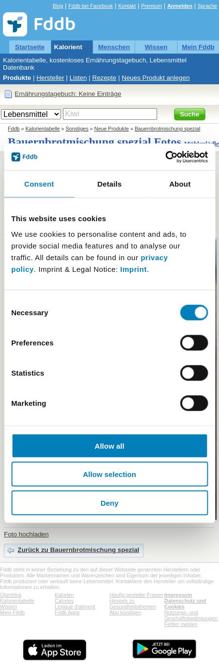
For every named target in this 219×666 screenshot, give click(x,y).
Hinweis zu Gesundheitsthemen (133, 603)
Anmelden (180, 6)
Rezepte (104, 77)
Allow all (109, 445)
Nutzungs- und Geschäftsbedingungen (191, 615)
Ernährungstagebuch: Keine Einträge (68, 93)
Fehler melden (181, 624)
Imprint (133, 269)
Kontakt (127, 6)
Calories (64, 601)
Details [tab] (110, 184)
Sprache (207, 6)
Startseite (30, 47)
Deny (109, 502)
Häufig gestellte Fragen (136, 595)
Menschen (114, 47)
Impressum (178, 595)
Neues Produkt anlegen (156, 77)
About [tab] (180, 184)
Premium (151, 6)
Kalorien (64, 595)
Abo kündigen (125, 612)
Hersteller (50, 77)
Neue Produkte (111, 129)
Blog (58, 6)
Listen (78, 77)
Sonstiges (77, 129)
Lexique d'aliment (75, 606)
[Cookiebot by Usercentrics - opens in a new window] (165, 157)
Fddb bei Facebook (90, 6)
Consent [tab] (39, 184)
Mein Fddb (198, 47)
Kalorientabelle (77, 47)
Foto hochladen (26, 534)
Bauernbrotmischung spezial (167, 129)
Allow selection (109, 474)
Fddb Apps (67, 612)
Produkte (17, 77)
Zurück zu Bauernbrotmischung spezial (78, 549)
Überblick (10, 595)
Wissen (156, 47)
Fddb (14, 129)
